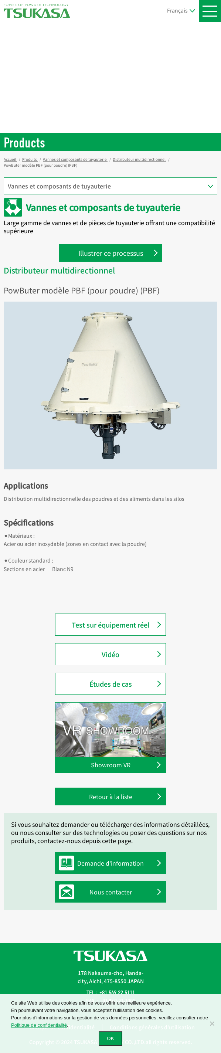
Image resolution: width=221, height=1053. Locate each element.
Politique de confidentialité (39, 1025)
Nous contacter (97, 892)
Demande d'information (103, 863)
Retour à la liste (110, 796)
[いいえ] (211, 1023)
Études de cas (110, 683)
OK (110, 1038)
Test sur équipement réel (110, 624)
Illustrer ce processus (110, 253)
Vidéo (110, 654)
